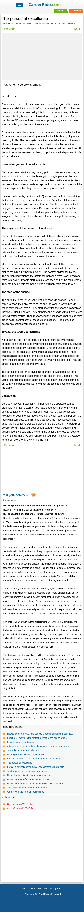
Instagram (55, 888)
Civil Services (16, 23)
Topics (4, 23)
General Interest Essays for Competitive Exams (46, 23)
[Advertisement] (42, 56)
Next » (78, 28)
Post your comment (15, 495)
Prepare (60, 10)
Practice (76, 10)
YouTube (42, 888)
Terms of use (28, 888)
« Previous (8, 28)
